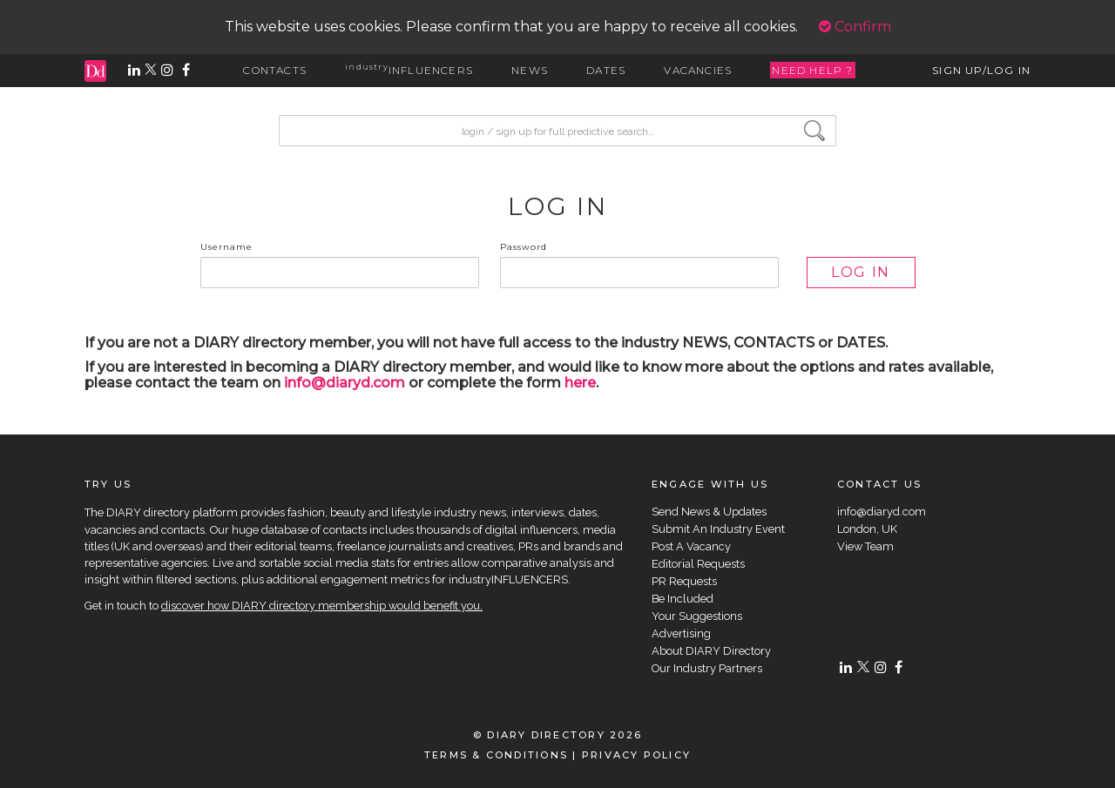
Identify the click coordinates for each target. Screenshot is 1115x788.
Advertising (681, 633)
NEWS (529, 70)
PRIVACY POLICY (636, 755)
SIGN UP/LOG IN (981, 70)
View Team (865, 546)
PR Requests (684, 581)
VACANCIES (698, 70)
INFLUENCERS (409, 70)
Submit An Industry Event (718, 528)
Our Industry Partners (707, 668)
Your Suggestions (697, 616)
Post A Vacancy (691, 546)
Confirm (855, 26)
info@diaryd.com (344, 382)
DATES (605, 70)
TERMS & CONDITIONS (496, 755)
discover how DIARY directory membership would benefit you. (322, 605)
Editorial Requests (698, 563)
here (580, 382)
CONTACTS (275, 70)
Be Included (682, 598)
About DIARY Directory (711, 650)
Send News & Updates (709, 511)
